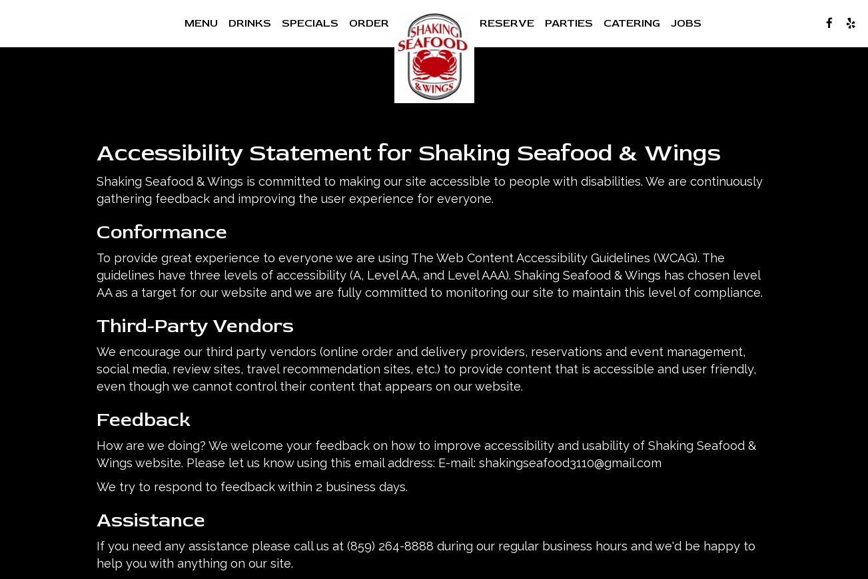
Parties (569, 23)
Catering (632, 23)
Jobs (686, 23)
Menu (201, 23)
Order (369, 23)
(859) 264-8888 (390, 546)
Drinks (249, 23)
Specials (310, 23)
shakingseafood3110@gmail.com (570, 463)
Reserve (507, 23)
